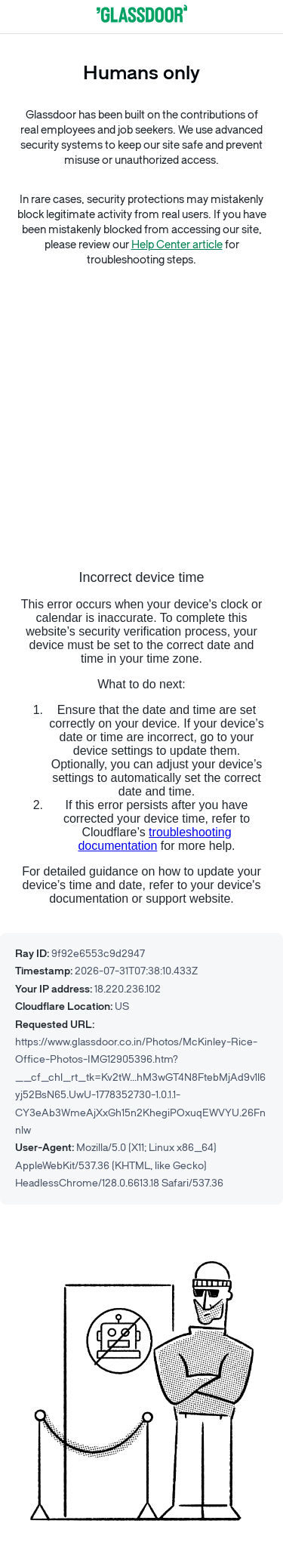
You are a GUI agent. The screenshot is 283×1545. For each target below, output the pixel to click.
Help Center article (177, 245)
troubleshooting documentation (154, 839)
